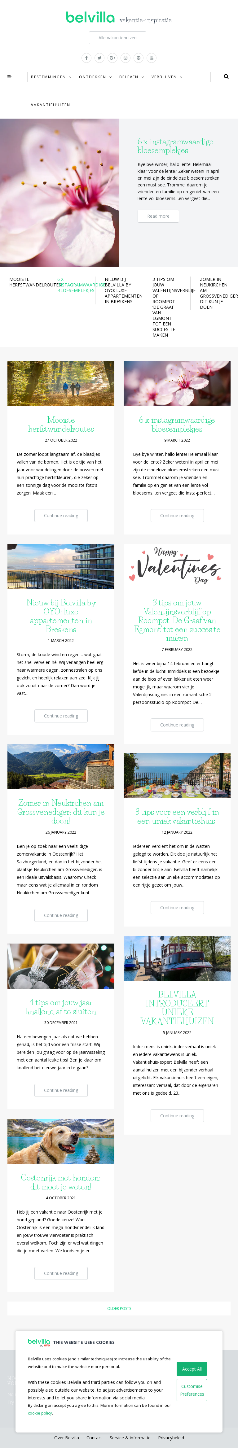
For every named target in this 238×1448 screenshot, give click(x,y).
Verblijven (164, 77)
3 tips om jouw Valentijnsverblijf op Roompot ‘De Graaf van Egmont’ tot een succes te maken (177, 620)
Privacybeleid (171, 1438)
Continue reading (61, 515)
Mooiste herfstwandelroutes (61, 424)
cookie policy (40, 1413)
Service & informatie (130, 1438)
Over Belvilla (66, 1438)
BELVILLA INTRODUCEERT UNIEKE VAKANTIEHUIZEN (177, 1008)
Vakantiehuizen (50, 104)
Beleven (129, 77)
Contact (94, 1438)
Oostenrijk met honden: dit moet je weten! (61, 1182)
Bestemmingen (48, 77)
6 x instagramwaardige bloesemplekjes (177, 424)
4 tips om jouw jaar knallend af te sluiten (61, 1006)
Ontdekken (92, 77)
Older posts (119, 1308)
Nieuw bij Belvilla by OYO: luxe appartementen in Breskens (61, 616)
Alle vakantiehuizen (118, 38)
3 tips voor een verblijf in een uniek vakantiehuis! (177, 816)
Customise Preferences (192, 1390)
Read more (158, 216)
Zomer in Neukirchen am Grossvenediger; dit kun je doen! (61, 812)
